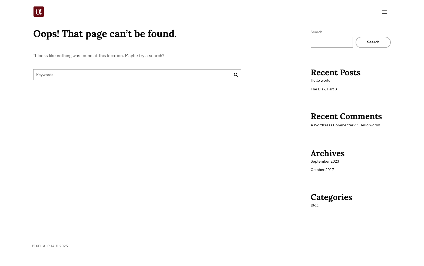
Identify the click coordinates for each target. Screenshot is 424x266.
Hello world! (321, 80)
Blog (314, 205)
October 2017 (322, 169)
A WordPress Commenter (332, 125)
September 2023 (325, 161)
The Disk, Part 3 (324, 89)
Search (316, 31)
